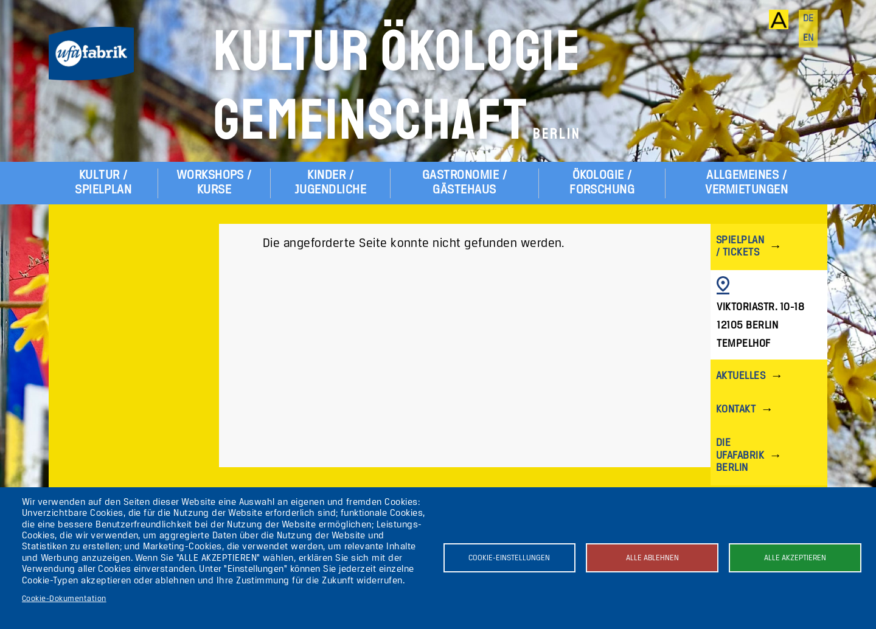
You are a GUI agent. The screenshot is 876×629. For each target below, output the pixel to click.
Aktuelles (740, 376)
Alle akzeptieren (795, 558)
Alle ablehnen (652, 558)
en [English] (808, 38)
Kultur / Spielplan (103, 182)
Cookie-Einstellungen (509, 558)
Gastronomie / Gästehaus (464, 182)
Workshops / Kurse (214, 182)
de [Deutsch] (808, 19)
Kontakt (736, 410)
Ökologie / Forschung (601, 182)
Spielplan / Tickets (740, 246)
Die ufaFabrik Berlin (740, 455)
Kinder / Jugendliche (330, 182)
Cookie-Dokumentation (64, 599)
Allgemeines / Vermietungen (746, 182)
